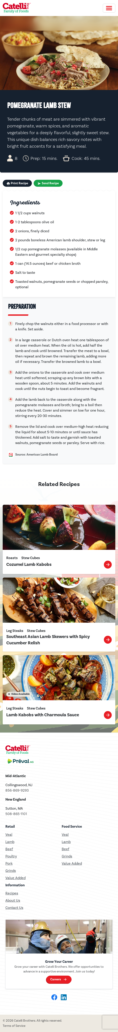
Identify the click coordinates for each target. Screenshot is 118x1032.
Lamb (9, 842)
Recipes (11, 893)
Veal (65, 834)
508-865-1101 (16, 814)
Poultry (11, 856)
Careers (55, 979)
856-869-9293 (17, 790)
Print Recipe (17, 183)
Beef (9, 849)
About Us (12, 900)
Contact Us (14, 907)
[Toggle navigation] (109, 8)
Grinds (10, 870)
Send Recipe (48, 183)
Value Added (15, 878)
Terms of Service (14, 1026)
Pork (9, 863)
